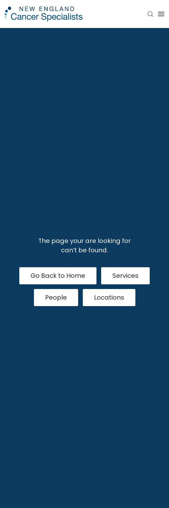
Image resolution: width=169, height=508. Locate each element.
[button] (150, 14)
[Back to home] (43, 14)
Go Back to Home (58, 275)
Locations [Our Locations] (109, 297)
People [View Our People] (56, 297)
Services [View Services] (125, 275)
